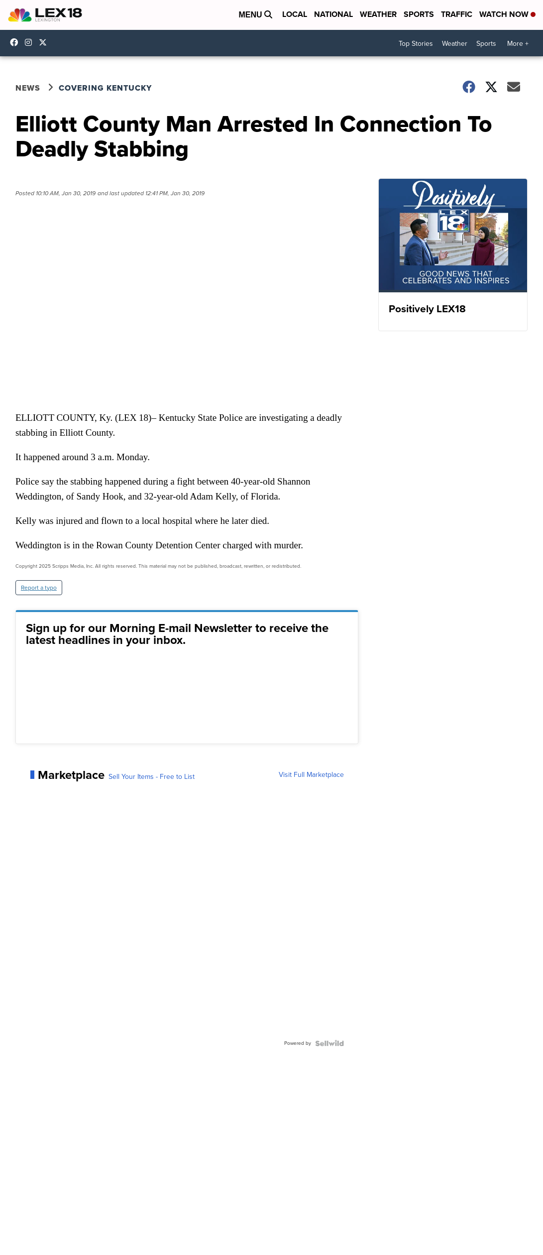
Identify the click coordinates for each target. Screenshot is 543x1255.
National (333, 14)
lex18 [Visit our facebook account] (16, 42)
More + (518, 43)
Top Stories (416, 43)
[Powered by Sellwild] (329, 1043)
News (27, 88)
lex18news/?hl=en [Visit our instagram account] (31, 42)
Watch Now (507, 14)
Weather (378, 14)
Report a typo (39, 587)
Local (294, 14)
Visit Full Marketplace (311, 774)
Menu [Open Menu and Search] (255, 14)
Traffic (456, 14)
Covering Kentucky (105, 88)
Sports (419, 14)
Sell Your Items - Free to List (152, 776)
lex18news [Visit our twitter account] (45, 42)
